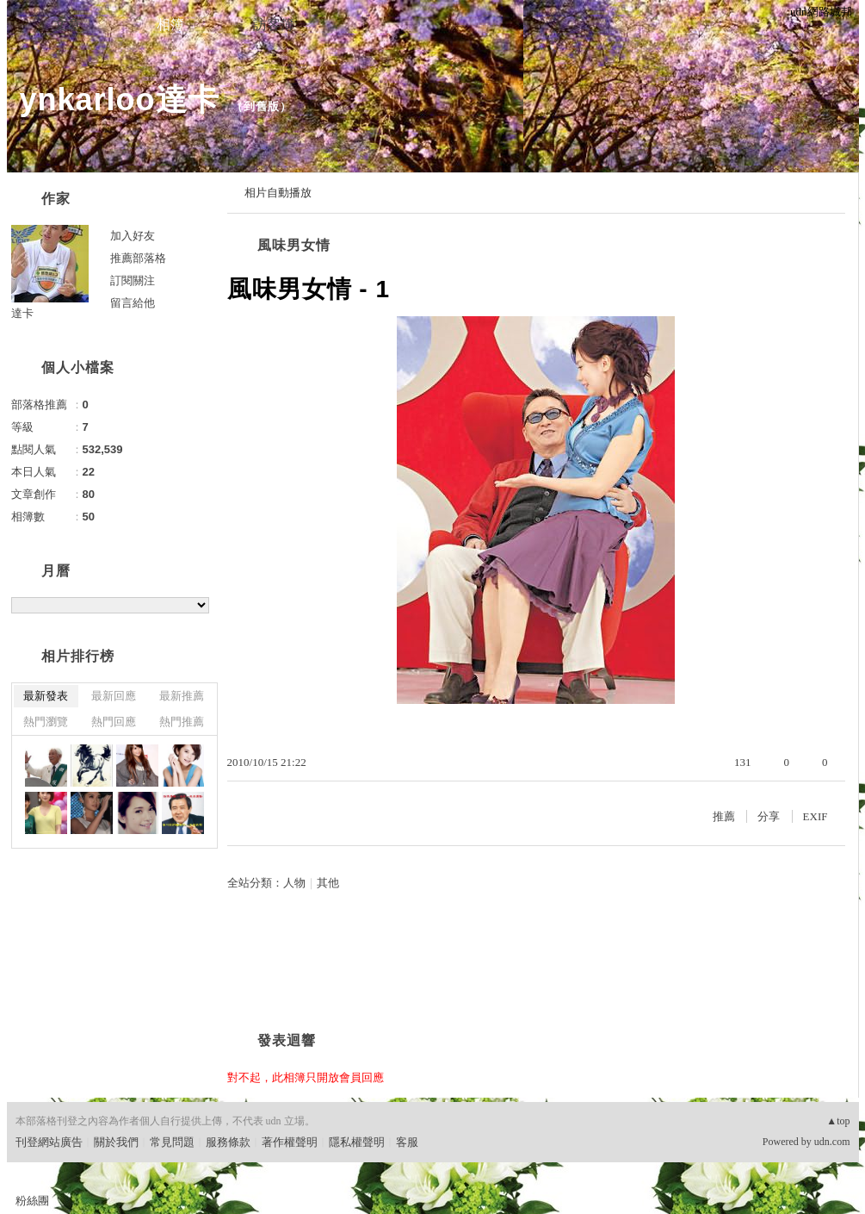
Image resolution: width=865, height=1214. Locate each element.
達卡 (22, 313)
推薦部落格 (138, 258)
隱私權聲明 (357, 1142)
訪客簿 (273, 24)
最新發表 (45, 695)
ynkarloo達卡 (119, 99)
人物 (294, 882)
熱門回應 (113, 721)
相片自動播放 (278, 192)
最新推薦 (181, 695)
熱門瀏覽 (45, 721)
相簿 (170, 24)
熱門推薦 (181, 721)
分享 (768, 816)
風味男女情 (294, 245)
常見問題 (172, 1142)
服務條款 (228, 1142)
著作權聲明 (290, 1142)
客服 (407, 1142)
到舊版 (262, 106)
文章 (67, 24)
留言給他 (132, 302)
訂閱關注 (132, 280)
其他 (328, 882)
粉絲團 (32, 1200)
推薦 (724, 816)
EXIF (815, 816)
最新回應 (113, 695)
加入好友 (132, 235)
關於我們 (116, 1142)
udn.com (832, 1142)
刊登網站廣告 (49, 1142)
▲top (838, 1121)
